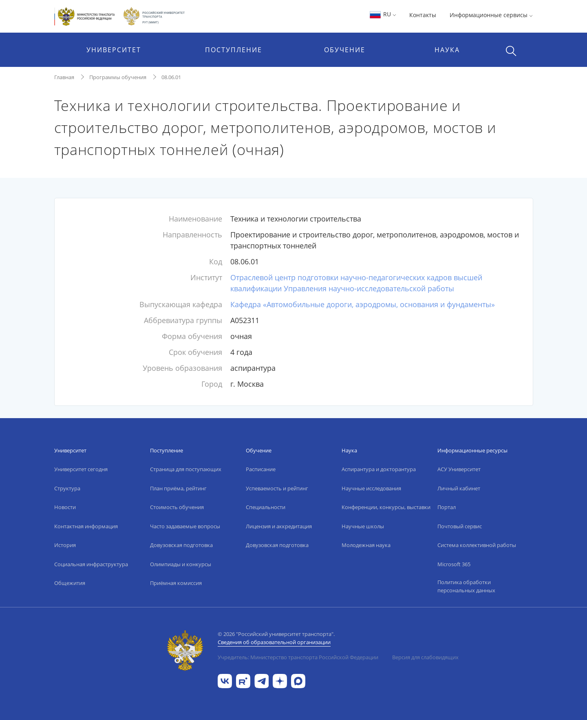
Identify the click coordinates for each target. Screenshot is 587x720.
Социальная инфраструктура (91, 564)
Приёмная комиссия (176, 583)
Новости (65, 507)
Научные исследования (371, 488)
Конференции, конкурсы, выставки (386, 507)
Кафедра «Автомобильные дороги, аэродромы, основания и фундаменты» (362, 304)
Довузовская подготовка (181, 545)
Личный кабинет (458, 488)
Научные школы (363, 526)
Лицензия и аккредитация (279, 526)
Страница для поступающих (185, 469)
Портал (446, 507)
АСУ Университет (459, 469)
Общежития (69, 583)
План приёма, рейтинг (178, 488)
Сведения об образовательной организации (274, 642)
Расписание (261, 469)
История (65, 545)
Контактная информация (86, 526)
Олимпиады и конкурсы (180, 564)
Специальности (265, 507)
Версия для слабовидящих (425, 657)
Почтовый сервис (459, 526)
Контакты (422, 15)
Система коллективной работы (476, 545)
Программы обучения (117, 77)
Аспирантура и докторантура (379, 469)
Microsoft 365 (453, 564)
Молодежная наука (366, 545)
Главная (64, 77)
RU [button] (382, 14)
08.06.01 (171, 77)
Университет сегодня (81, 469)
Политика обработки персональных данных (466, 586)
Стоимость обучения (177, 507)
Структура (67, 488)
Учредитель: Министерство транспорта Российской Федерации (298, 657)
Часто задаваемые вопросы (185, 526)
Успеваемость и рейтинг (277, 488)
